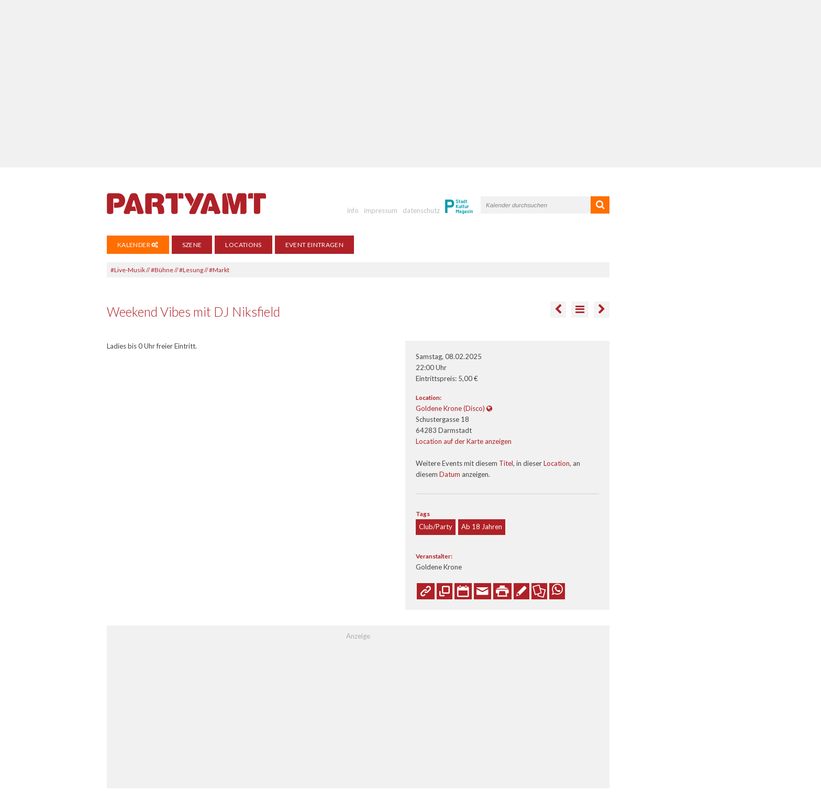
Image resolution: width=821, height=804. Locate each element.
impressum (380, 210)
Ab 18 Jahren (481, 526)
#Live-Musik (127, 270)
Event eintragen (314, 245)
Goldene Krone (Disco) (450, 408)
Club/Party (435, 526)
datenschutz (421, 210)
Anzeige (358, 636)
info (353, 210)
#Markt (219, 270)
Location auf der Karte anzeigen (464, 441)
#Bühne (162, 270)
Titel (506, 463)
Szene (192, 245)
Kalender (138, 245)
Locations (243, 245)
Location (556, 463)
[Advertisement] (410, 83)
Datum (449, 474)
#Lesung (191, 270)
